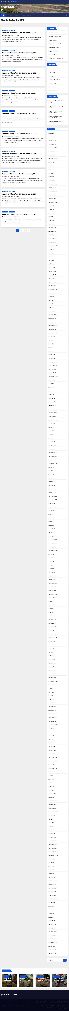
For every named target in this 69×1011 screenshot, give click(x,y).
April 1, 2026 (25, 982)
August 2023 (51, 249)
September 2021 (52, 332)
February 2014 (52, 663)
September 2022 (53, 289)
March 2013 (51, 703)
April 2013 (51, 699)
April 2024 (51, 220)
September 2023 (53, 245)
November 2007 (52, 935)
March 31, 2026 (42, 982)
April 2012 (51, 743)
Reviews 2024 (58, 1008)
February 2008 (52, 924)
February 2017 (52, 532)
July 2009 (51, 862)
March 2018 (51, 485)
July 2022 (51, 296)
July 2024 (51, 209)
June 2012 (51, 735)
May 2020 (51, 391)
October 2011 (51, 764)
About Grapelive (52, 33)
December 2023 (52, 234)
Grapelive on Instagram (54, 47)
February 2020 (52, 401)
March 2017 (51, 528)
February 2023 (52, 271)
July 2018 (51, 470)
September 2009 (53, 855)
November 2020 (52, 369)
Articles (9, 15)
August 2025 (51, 162)
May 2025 (51, 173)
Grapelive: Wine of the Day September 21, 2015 (19, 214)
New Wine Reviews (53, 54)
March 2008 (51, 920)
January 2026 (52, 144)
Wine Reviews (11, 30)
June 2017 (51, 518)
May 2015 (50, 608)
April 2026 (51, 133)
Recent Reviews (64, 1002)
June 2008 (51, 910)
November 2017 (52, 499)
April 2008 (51, 917)
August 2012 (51, 728)
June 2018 (51, 474)
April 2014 (51, 655)
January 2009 (52, 884)
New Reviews (57, 1002)
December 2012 (52, 714)
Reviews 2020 (51, 1005)
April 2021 (51, 351)
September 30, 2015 (8, 35)
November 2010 (52, 804)
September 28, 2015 (8, 75)
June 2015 (51, 605)
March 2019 (51, 441)
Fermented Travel (53, 68)
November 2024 (52, 195)
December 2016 (52, 539)
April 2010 (51, 830)
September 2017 (52, 507)
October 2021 (52, 329)
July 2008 (51, 906)
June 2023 (51, 256)
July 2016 (51, 558)
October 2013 (52, 677)
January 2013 (52, 710)
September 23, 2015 (8, 176)
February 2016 (52, 576)
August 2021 (51, 336)
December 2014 (52, 626)
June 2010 (51, 822)
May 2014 (50, 652)
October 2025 (52, 155)
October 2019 (52, 416)
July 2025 (51, 166)
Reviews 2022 (65, 1005)
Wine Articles (5, 30)
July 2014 (51, 645)
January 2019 (52, 449)
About (17, 15)
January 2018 (52, 492)
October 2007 (52, 939)
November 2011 (52, 761)
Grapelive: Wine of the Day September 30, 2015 (19, 33)
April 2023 (51, 264)
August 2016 (51, 554)
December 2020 (52, 365)
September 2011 (52, 768)
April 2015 (51, 612)
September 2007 (53, 942)
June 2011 (51, 779)
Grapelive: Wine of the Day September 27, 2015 (19, 93)
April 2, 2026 (8, 982)
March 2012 (51, 746)
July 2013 (50, 688)
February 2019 (52, 445)
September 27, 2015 (8, 95)
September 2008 (53, 899)
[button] (64, 15)
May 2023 (51, 260)
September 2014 (52, 637)
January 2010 (52, 841)
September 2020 (53, 376)
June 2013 (51, 692)
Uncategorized (52, 76)
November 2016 (52, 543)
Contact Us (50, 1002)
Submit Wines (26, 15)
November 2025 (52, 151)
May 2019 (50, 434)
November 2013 (52, 674)
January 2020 (52, 405)
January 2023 (52, 274)
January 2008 (52, 928)
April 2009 (51, 873)
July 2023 (51, 253)
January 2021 (52, 362)
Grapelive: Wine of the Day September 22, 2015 (19, 194)
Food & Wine (51, 72)
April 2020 (51, 394)
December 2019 (52, 409)
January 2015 (52, 623)
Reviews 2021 (58, 1005)
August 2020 (51, 380)
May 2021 (50, 347)
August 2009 (51, 859)
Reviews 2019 (43, 1005)
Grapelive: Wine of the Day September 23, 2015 (19, 174)
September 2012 (52, 724)
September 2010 (52, 812)
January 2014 (52, 666)
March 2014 (51, 659)
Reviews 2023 (50, 1008)
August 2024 (51, 205)
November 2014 (52, 630)
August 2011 (51, 772)
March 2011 (51, 790)
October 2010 (52, 808)
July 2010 (51, 819)
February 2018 (52, 489)
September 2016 (52, 550)
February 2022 (52, 314)
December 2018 (52, 452)
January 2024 (52, 231)
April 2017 (51, 525)
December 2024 (52, 191)
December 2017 (52, 496)
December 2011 (52, 757)
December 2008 (52, 888)
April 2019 (51, 438)
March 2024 (51, 224)
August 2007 (51, 946)
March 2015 (51, 616)
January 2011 (51, 797)
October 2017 (52, 503)
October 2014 (52, 634)
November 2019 (52, 412)
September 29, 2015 (8, 55)
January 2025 (52, 187)
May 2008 (51, 913)
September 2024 (53, 202)
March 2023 (51, 267)
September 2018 (52, 463)
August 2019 (51, 423)
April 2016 (51, 568)
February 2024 (52, 227)
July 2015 (50, 601)
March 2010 (51, 833)
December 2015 (52, 583)
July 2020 (51, 383)
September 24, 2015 (8, 156)
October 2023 (52, 242)
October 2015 (52, 590)
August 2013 (51, 685)
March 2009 (51, 877)
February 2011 (52, 793)
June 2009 (51, 866)
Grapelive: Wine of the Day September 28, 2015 (19, 73)
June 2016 (51, 561)
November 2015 (52, 587)
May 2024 (51, 216)
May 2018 (50, 478)
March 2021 (51, 354)
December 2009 (52, 844)
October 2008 (52, 895)
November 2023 (52, 238)
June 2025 (51, 169)
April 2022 (51, 307)
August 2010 (51, 815)
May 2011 (50, 783)
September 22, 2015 (8, 196)
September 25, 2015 (8, 136)
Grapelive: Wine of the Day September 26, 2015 (19, 113)
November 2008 (52, 891)
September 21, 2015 (8, 216)
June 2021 (51, 343)
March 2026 (51, 137)
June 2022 (51, 300)
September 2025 (53, 158)
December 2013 (52, 670)
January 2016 (52, 579)
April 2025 (51, 176)
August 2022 (51, 293)
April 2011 (51, 786)
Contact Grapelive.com (54, 36)
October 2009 (52, 851)
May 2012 (50, 739)
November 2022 (52, 282)
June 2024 (51, 213)
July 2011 (50, 775)
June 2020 (51, 387)
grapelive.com (9, 994)
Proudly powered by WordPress (8, 1005)
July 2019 (51, 427)
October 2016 (52, 547)
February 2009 (52, 881)
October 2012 (52, 721)
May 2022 (51, 303)
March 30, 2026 (59, 982)
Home (37, 1002)
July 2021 (50, 340)
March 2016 (51, 572)
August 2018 (51, 467)
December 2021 (52, 322)
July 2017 (50, 514)
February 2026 (52, 140)
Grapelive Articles (53, 40)
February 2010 (52, 837)
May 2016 (50, 565)
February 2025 (52, 184)
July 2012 (50, 732)
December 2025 (52, 147)
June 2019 (51, 430)
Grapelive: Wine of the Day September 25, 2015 (19, 133)
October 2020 (52, 372)
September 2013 (52, 681)
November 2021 (52, 325)
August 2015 (51, 597)
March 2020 (51, 398)
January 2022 (52, 318)
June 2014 (51, 648)
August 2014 (51, 641)
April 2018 (51, 481)
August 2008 (51, 902)
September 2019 (52, 420)
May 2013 (50, 695)
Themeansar (26, 1005)
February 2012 (52, 750)
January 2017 (52, 536)
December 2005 (52, 949)
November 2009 (52, 848)
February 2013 (52, 706)
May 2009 (51, 870)
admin (17, 35)
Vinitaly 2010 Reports (54, 79)
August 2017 (51, 510)
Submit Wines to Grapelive (55, 58)
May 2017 (50, 521)
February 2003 (52, 953)
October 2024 (52, 198)
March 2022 (51, 311)
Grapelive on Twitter (54, 51)
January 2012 (52, 753)
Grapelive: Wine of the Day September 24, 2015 (19, 154)
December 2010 (52, 801)
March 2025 (51, 180)
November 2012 (52, 717)
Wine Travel (51, 90)
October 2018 (52, 460)
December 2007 (52, 931)
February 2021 (52, 358)
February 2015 (52, 619)
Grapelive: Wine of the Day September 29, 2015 (19, 53)
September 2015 (52, 594)
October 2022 (52, 285)
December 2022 (52, 278)
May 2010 (50, 826)
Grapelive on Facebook (54, 44)
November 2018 (52, 456)
